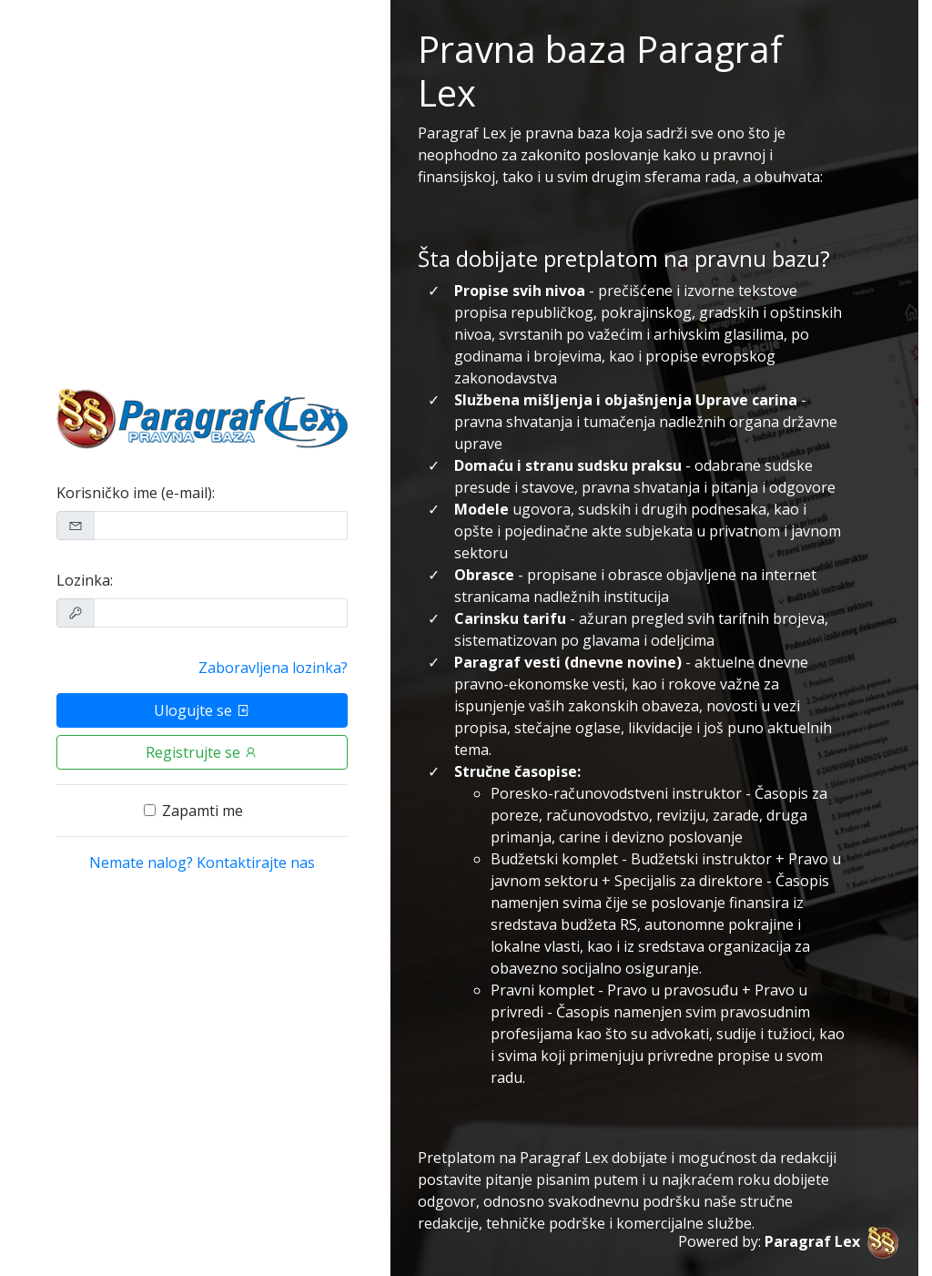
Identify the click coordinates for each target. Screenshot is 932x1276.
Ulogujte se (202, 710)
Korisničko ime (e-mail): (135, 493)
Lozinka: (84, 580)
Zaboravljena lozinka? (273, 668)
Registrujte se (202, 752)
